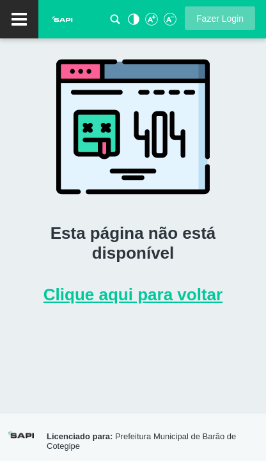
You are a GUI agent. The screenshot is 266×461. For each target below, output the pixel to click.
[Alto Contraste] (132, 23)
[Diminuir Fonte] (168, 23)
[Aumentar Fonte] (151, 23)
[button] (220, 18)
